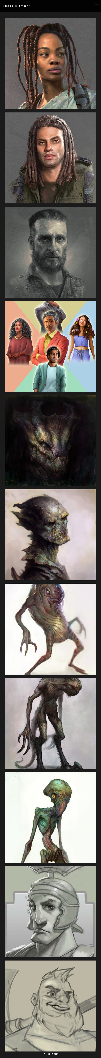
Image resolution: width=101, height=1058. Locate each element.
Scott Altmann (17, 6)
